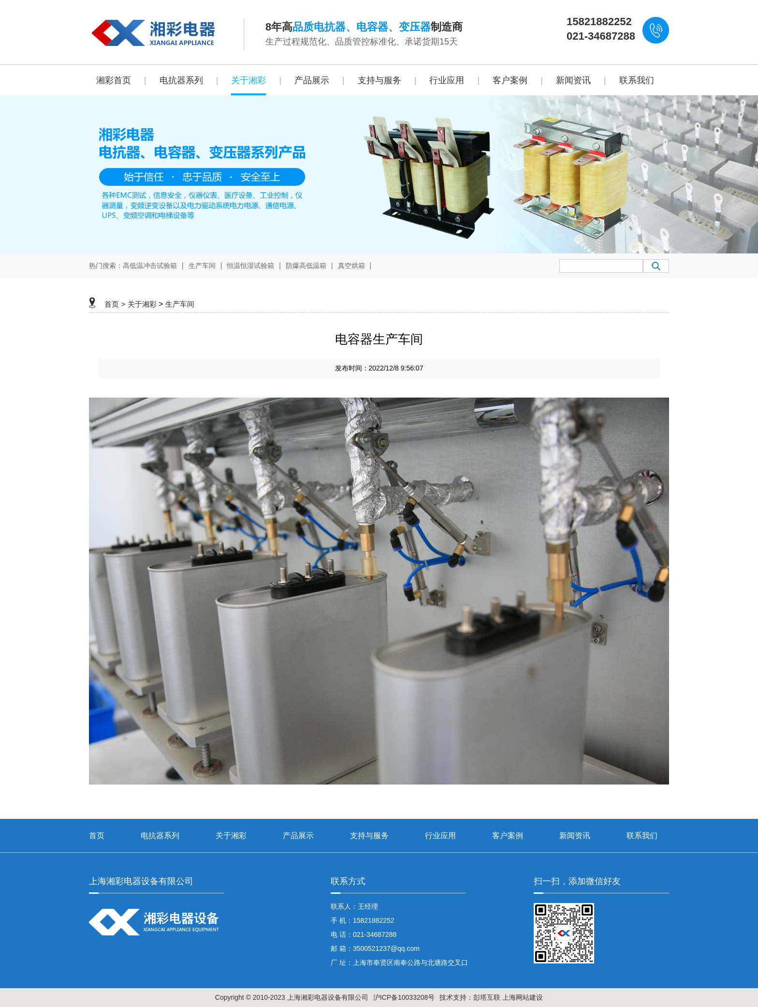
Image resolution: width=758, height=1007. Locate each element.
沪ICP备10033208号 (404, 997)
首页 (111, 304)
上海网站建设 (522, 997)
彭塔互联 (486, 997)
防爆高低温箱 (306, 265)
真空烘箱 (351, 265)
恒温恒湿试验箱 (250, 265)
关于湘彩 (142, 304)
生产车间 (202, 265)
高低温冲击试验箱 (150, 265)
